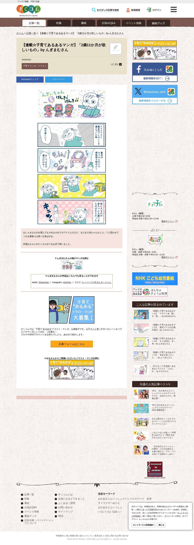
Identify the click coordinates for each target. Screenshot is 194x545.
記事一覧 (31, 33)
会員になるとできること (71, 498)
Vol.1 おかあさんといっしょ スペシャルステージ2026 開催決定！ (163, 407)
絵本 (149, 498)
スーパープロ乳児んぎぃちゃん (96, 282)
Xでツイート (59, 79)
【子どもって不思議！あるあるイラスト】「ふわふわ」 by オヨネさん (164, 368)
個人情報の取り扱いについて (79, 536)
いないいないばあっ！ (110, 511)
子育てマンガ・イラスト (35, 66)
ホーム (20, 33)
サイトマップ (65, 511)
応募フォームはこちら (72, 344)
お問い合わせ (65, 507)
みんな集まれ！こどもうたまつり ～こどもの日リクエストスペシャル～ (164, 421)
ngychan (67, 282)
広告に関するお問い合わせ (117, 536)
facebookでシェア (30, 79)
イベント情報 (31, 511)
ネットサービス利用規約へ (144, 525)
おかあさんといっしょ (110, 507)
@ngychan (44, 282)
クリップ (115, 48)
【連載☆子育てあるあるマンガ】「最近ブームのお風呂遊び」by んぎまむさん (164, 327)
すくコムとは (65, 494)
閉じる (161, 525)
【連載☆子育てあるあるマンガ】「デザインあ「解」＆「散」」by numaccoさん (164, 313)
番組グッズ (30, 516)
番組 (26, 503)
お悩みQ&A (30, 507)
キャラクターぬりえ (109, 503)
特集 (26, 498)
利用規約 (60, 536)
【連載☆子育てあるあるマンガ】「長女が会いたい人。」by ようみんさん (164, 355)
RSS (60, 516)
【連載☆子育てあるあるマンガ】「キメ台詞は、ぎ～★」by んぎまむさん (164, 341)
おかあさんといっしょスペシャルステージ (121, 498)
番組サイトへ (167, 221)
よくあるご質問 (66, 503)
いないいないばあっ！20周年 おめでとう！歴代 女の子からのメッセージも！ (164, 435)
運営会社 (98, 536)
